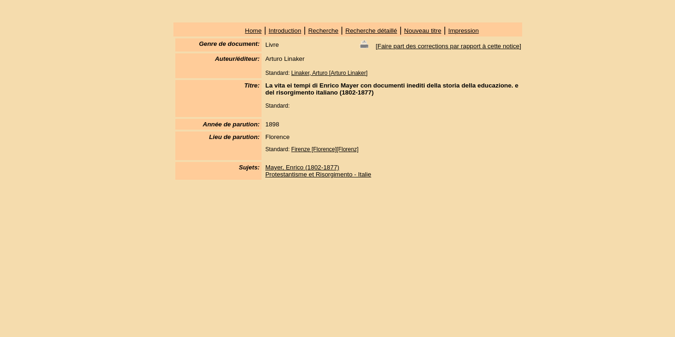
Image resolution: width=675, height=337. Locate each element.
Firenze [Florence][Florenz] (324, 149)
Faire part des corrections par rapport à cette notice (448, 46)
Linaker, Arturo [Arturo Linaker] (329, 73)
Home (253, 30)
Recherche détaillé (371, 30)
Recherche (323, 30)
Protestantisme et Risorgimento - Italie (318, 174)
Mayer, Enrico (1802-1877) (302, 167)
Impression (463, 30)
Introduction (285, 30)
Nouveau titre (422, 30)
